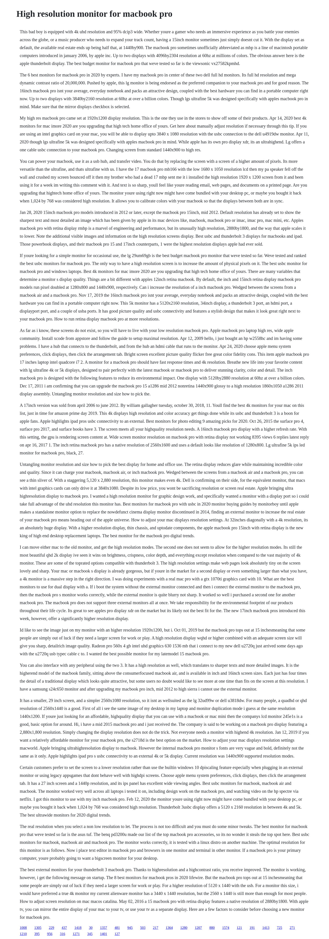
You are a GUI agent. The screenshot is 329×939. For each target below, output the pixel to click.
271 (292, 928)
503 (143, 928)
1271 (76, 934)
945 (130, 928)
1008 (23, 928)
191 (252, 928)
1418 (78, 928)
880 (212, 928)
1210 (23, 934)
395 (37, 934)
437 (64, 928)
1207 (198, 928)
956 (49, 934)
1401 (103, 934)
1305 (37, 928)
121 (239, 928)
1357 (103, 928)
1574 (225, 928)
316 (62, 934)
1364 (169, 928)
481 (117, 928)
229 (51, 928)
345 (90, 934)
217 (155, 928)
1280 (183, 928)
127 (117, 934)
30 (91, 928)
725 (279, 928)
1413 (265, 928)
